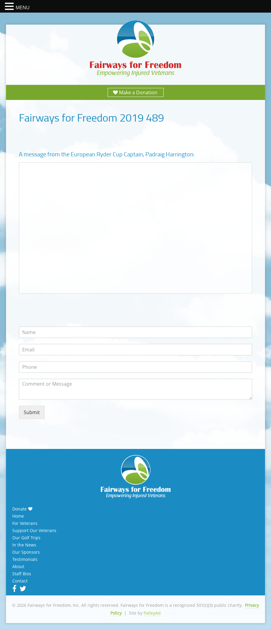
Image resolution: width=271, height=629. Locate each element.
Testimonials (24, 559)
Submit (32, 412)
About (18, 566)
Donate (19, 509)
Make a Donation (138, 92)
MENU (23, 7)
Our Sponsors (26, 552)
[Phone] (135, 367)
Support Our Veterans (34, 530)
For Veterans (24, 523)
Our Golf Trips (26, 537)
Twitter (22, 588)
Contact (20, 581)
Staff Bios (21, 573)
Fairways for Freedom (135, 48)
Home (18, 516)
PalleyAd (152, 613)
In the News (24, 545)
